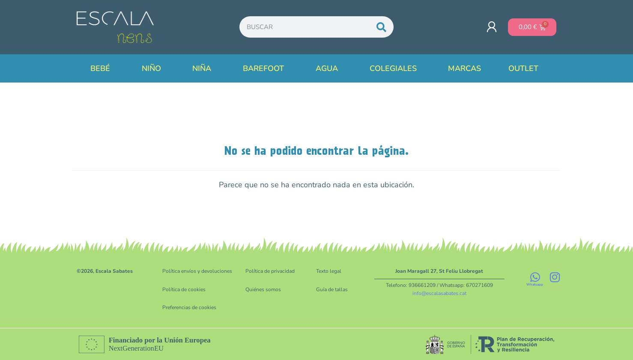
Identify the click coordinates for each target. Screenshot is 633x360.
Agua (329, 68)
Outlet (525, 68)
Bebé (102, 68)
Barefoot (265, 68)
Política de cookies (184, 289)
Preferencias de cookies (189, 307)
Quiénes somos (263, 289)
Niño (153, 68)
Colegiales (395, 68)
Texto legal (328, 271)
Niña (203, 68)
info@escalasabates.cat (439, 292)
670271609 (479, 285)
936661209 (422, 285)
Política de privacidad (270, 271)
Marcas (464, 68)
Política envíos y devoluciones (197, 271)
